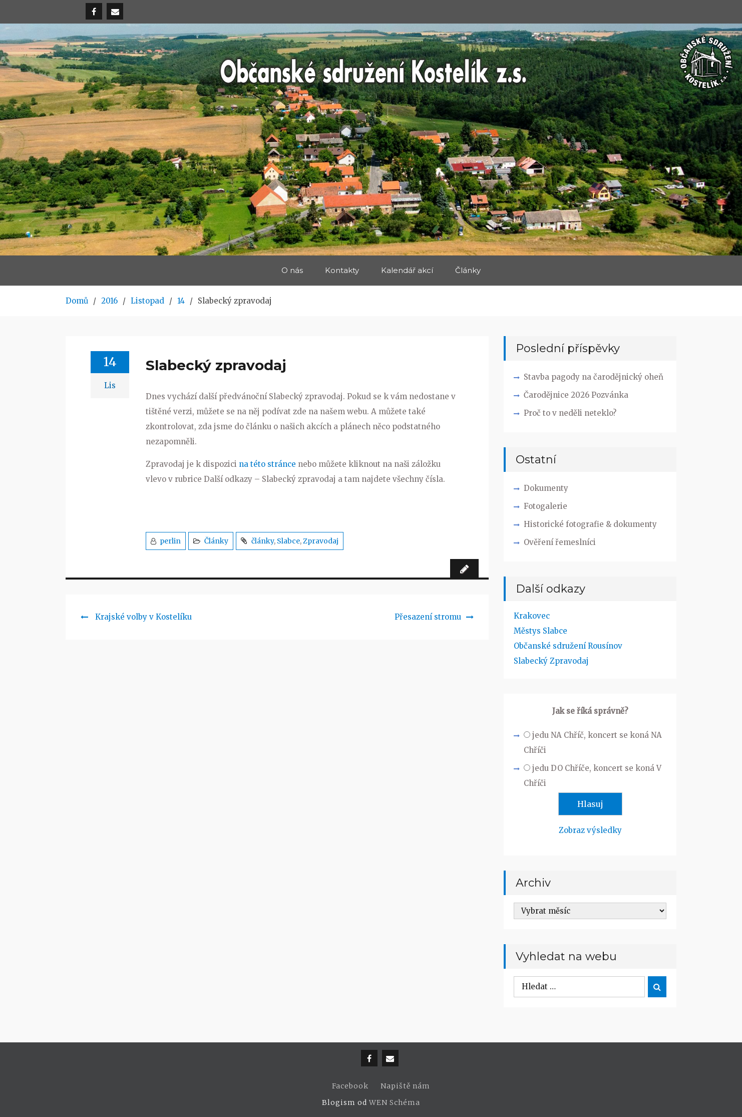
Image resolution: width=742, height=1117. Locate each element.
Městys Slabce (540, 631)
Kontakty (342, 270)
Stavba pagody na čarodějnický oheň (593, 377)
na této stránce (267, 464)
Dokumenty (546, 488)
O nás (292, 270)
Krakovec (532, 616)
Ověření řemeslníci (560, 542)
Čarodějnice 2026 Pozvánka (576, 395)
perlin (170, 540)
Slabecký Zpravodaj (551, 661)
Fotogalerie (545, 506)
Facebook (350, 1085)
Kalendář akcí (407, 270)
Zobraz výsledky (590, 830)
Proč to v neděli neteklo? (570, 413)
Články (468, 270)
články (262, 540)
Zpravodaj (320, 540)
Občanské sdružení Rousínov (568, 646)
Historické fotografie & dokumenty (590, 524)
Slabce (288, 540)
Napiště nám (405, 1085)
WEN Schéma (394, 1102)
